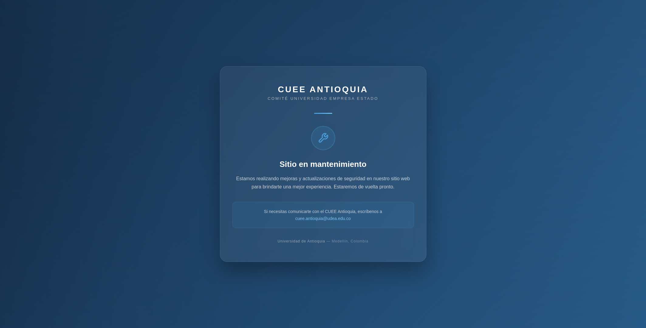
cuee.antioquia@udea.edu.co (322, 218)
